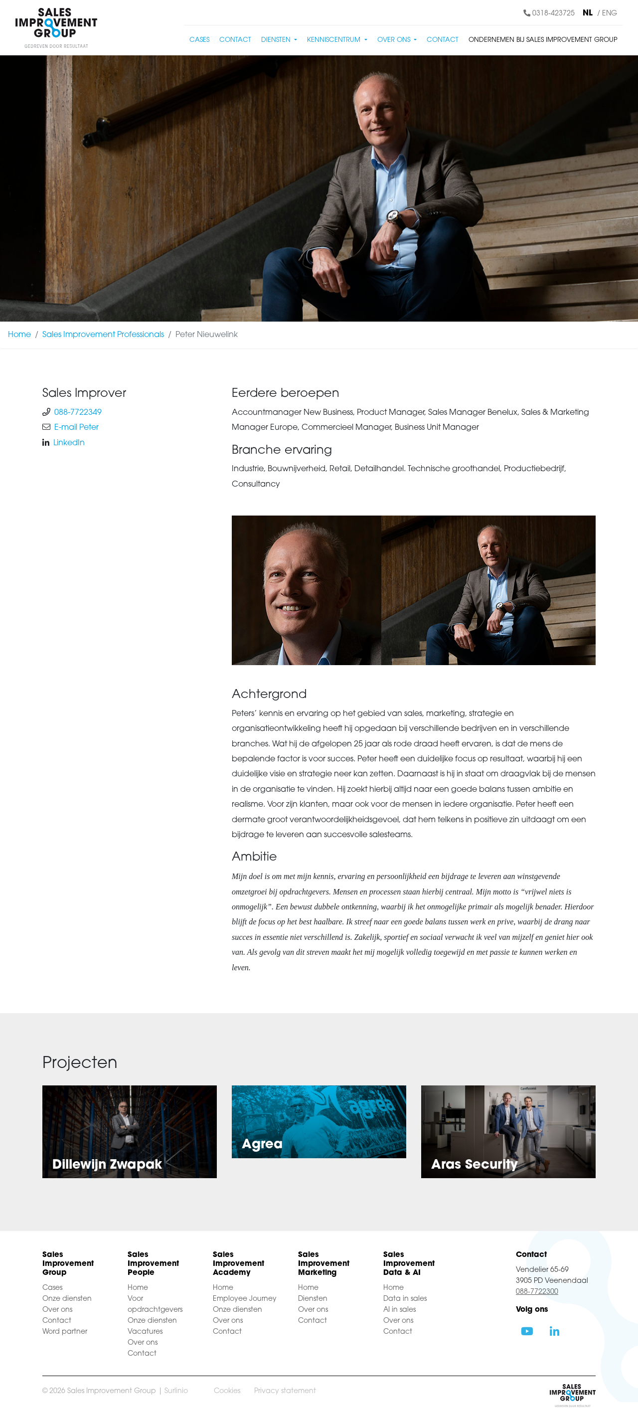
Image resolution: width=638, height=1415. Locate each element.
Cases (199, 40)
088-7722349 (78, 413)
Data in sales (405, 1299)
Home (19, 335)
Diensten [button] (277, 40)
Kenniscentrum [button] (334, 40)
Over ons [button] (394, 40)
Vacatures (145, 1332)
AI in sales (399, 1310)
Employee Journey (245, 1299)
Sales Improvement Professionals (103, 335)
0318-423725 (549, 13)
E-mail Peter (76, 428)
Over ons (57, 1310)
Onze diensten (67, 1299)
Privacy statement (285, 1391)
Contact (235, 40)
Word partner (64, 1332)
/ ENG (607, 13)
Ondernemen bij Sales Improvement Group (543, 40)
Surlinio (176, 1391)
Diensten (312, 1299)
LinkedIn (69, 443)
